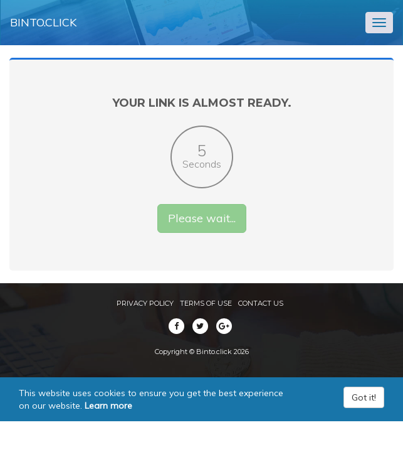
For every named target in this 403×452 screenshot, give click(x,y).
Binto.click (43, 22)
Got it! (364, 397)
